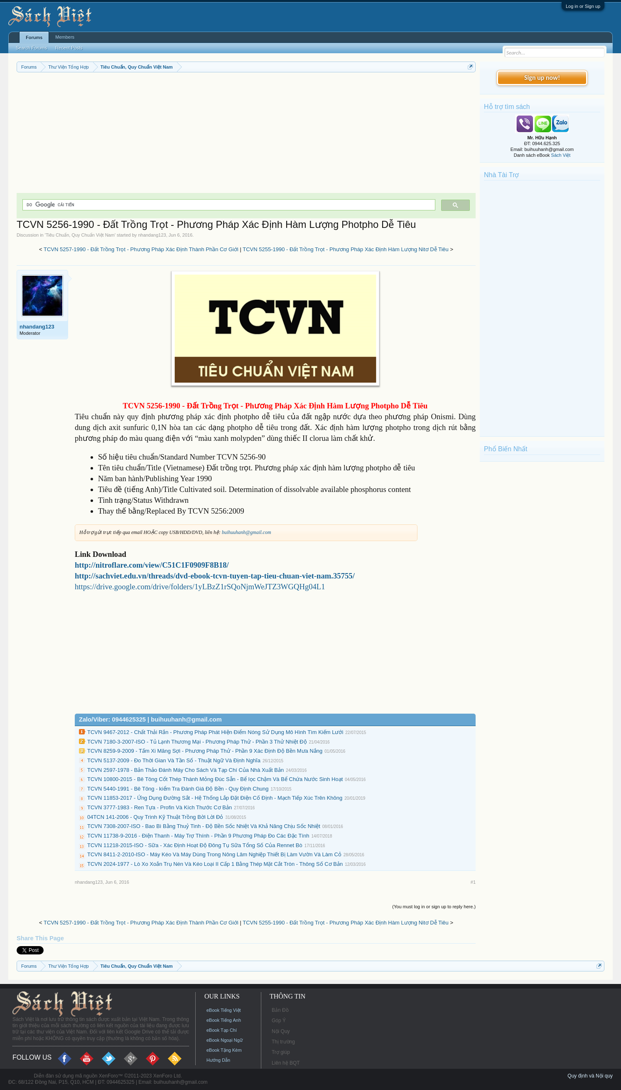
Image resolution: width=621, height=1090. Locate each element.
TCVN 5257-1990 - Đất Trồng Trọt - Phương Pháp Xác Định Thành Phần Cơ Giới (141, 249)
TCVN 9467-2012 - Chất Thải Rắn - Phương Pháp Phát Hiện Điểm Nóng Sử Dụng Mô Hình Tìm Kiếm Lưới (215, 732)
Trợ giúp (281, 1052)
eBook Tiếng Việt (223, 1010)
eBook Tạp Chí (221, 1030)
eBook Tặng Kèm (224, 1050)
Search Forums (31, 47)
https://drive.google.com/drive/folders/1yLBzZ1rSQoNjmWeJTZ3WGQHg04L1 (200, 586)
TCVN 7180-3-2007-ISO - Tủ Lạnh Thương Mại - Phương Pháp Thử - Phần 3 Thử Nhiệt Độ (197, 742)
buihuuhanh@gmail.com (246, 532)
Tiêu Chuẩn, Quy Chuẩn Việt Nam (80, 234)
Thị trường (283, 1042)
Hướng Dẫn (218, 1060)
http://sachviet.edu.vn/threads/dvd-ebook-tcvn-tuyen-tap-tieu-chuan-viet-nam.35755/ (215, 575)
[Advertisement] (246, 135)
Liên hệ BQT (286, 1063)
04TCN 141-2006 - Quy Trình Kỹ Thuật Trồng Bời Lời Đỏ (155, 817)
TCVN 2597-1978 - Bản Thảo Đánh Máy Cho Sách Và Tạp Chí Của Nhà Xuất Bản (185, 770)
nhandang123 (152, 234)
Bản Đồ (280, 1010)
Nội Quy (281, 1031)
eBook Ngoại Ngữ (224, 1040)
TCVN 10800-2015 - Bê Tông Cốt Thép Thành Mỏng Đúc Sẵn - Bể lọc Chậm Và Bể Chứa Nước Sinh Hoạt (215, 779)
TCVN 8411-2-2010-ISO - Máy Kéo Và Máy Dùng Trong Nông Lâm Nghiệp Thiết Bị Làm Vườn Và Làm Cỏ (214, 854)
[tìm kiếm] (228, 205)
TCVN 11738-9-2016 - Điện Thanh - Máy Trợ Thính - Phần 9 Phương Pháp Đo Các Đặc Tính (198, 836)
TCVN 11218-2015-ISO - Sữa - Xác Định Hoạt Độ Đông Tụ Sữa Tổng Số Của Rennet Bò (194, 845)
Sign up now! (542, 78)
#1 (473, 882)
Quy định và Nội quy (590, 1076)
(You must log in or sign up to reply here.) (434, 906)
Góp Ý (279, 1020)
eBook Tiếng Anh (223, 1020)
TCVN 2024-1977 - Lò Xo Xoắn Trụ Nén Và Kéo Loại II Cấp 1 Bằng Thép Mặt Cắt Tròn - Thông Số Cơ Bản (215, 864)
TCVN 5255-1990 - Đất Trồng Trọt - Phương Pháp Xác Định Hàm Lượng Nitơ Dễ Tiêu (346, 249)
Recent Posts (68, 47)
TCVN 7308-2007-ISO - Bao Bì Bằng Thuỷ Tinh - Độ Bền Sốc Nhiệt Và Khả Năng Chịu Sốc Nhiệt (203, 826)
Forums (34, 37)
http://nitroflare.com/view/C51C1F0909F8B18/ (152, 565)
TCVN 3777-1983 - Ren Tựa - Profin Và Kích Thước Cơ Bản (159, 807)
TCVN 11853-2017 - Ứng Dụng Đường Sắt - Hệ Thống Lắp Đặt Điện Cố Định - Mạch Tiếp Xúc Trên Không (214, 798)
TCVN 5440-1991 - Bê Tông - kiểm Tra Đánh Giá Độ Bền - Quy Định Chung (178, 789)
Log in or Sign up (583, 6)
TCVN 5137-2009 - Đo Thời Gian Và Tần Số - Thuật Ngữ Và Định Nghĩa (173, 760)
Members (64, 37)
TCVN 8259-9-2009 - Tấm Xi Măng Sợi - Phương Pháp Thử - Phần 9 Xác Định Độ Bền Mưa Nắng (204, 751)
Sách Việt (561, 155)
